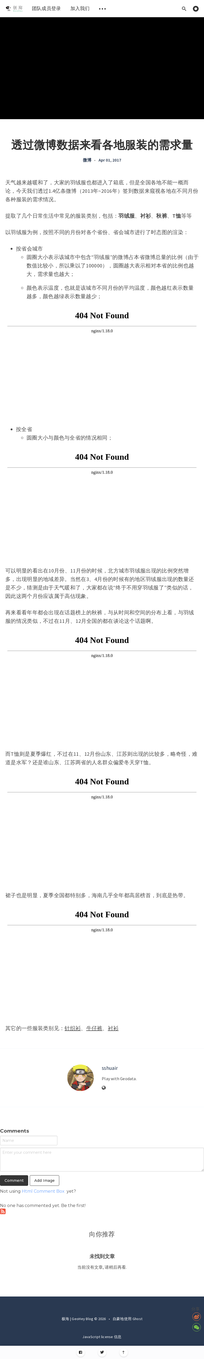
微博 (87, 160)
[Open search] (184, 8)
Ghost (138, 1318)
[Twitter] (102, 1352)
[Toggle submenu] (102, 8)
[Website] (104, 1088)
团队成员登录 (46, 8)
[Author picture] (80, 1078)
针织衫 (73, 1028)
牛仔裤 (94, 1028)
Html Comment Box (43, 1191)
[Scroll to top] (124, 1352)
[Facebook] (80, 1352)
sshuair (110, 1068)
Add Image (44, 1180)
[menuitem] (14, 8)
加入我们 (80, 8)
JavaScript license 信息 (101, 1336)
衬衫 (113, 1028)
